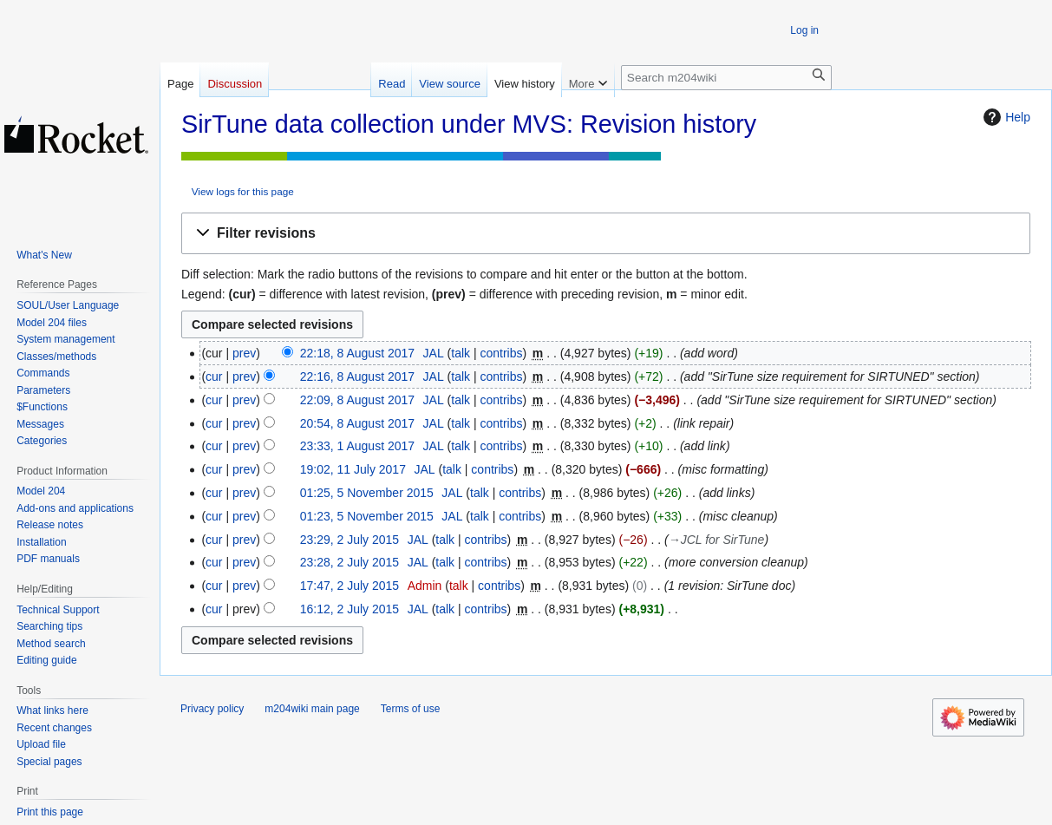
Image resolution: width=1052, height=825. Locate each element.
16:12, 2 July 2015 (349, 609)
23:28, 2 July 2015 (349, 562)
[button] (606, 234)
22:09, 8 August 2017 (357, 400)
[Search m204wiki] (726, 77)
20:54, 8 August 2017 (357, 423)
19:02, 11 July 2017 (353, 469)
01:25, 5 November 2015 (367, 493)
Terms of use (411, 709)
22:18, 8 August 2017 (357, 353)
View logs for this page (243, 191)
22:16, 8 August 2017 (357, 376)
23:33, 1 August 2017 (357, 446)
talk (460, 353)
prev (244, 353)
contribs (501, 353)
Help (1004, 117)
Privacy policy (212, 709)
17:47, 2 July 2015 (349, 586)
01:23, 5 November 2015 (367, 516)
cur (214, 376)
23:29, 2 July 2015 (349, 540)
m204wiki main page (312, 709)
